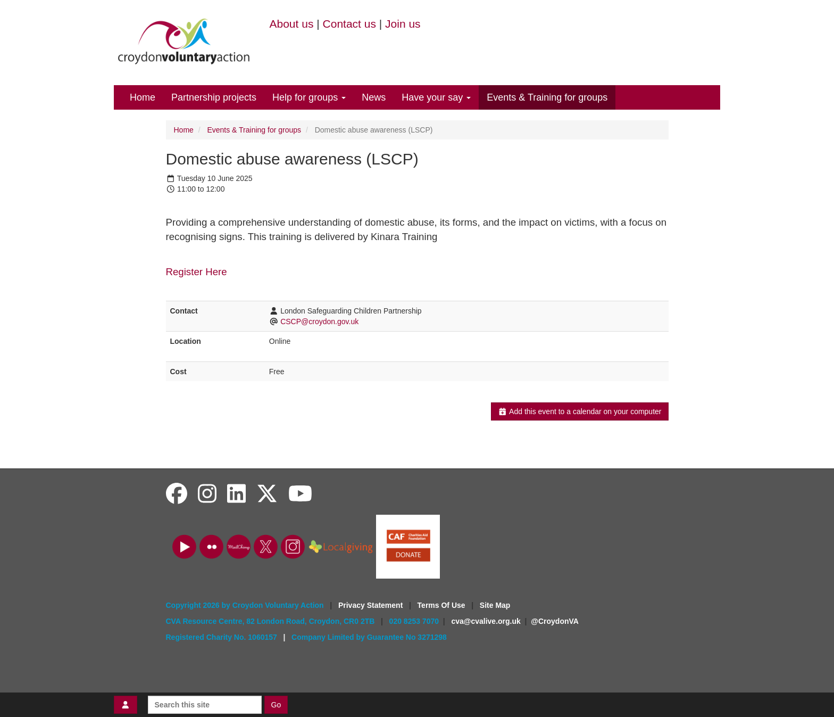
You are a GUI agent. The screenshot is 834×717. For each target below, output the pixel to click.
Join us (403, 24)
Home (142, 97)
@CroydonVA (555, 621)
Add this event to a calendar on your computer (579, 411)
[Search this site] (205, 705)
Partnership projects (213, 97)
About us (292, 24)
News (374, 97)
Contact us (349, 24)
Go (276, 704)
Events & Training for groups (547, 97)
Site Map (495, 605)
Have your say (436, 97)
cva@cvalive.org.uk (485, 621)
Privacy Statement (371, 605)
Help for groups (309, 97)
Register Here (196, 271)
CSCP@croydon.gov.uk (319, 321)
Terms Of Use (443, 605)
